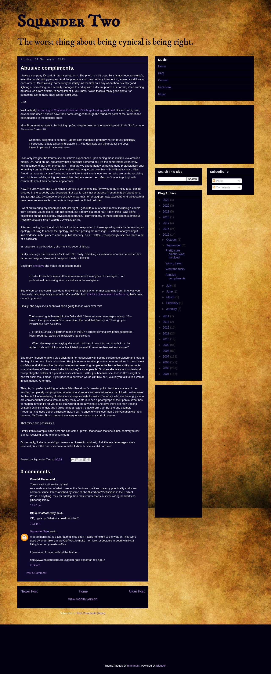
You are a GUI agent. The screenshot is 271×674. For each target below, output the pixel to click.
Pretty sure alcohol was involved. (175, 254)
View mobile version (82, 599)
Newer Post (29, 591)
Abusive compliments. (176, 276)
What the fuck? (175, 269)
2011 (166, 333)
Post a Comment (36, 573)
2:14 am (35, 565)
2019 (166, 211)
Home (83, 591)
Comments (221, 187)
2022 (166, 200)
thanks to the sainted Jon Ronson (107, 294)
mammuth (133, 665)
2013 (166, 321)
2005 (166, 368)
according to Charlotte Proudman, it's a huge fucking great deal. (77, 110)
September (173, 245)
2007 (166, 356)
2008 (166, 350)
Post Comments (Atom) (91, 613)
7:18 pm (35, 523)
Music (162, 94)
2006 (166, 362)
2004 (166, 374)
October (172, 239)
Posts (218, 180)
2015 (166, 234)
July (169, 285)
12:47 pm (35, 505)
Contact (163, 80)
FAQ (161, 73)
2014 (166, 316)
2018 (166, 217)
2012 (166, 327)
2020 (166, 205)
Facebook (164, 87)
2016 (166, 229)
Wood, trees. (174, 263)
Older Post (137, 591)
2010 (166, 339)
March (170, 297)
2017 (166, 223)
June (169, 291)
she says (38, 265)
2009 (166, 345)
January (172, 309)
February (172, 303)
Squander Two (68, 21)
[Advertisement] (94, 640)
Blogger (161, 665)
